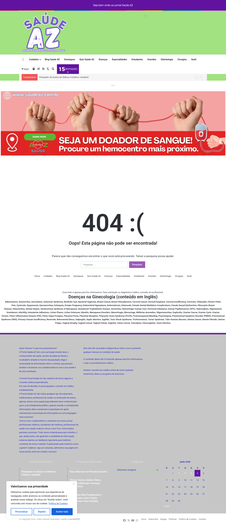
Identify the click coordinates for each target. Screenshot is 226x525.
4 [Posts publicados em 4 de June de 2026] (191, 473)
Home (37, 276)
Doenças (103, 59)
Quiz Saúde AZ (86, 59)
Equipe (163, 519)
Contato (202, 519)
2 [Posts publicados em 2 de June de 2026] (179, 473)
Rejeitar (42, 511)
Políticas (173, 519)
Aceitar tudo (62, 511)
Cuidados (34, 59)
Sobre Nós (153, 519)
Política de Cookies (58, 503)
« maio (167, 506)
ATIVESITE (75, 519)
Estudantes (137, 59)
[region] (41, 500)
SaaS (193, 59)
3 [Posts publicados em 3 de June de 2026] (185, 473)
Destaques (69, 59)
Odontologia (167, 59)
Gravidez (151, 59)
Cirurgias (182, 59)
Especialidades (119, 59)
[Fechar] (74, 484)
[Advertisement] (145, 25)
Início (143, 519)
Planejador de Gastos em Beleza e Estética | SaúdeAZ (64, 77)
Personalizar (21, 511)
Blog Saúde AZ (52, 59)
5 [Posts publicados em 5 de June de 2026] (197, 473)
